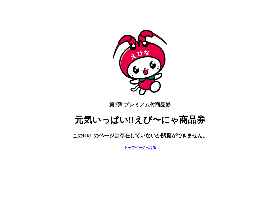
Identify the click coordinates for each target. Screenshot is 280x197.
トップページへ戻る (140, 148)
